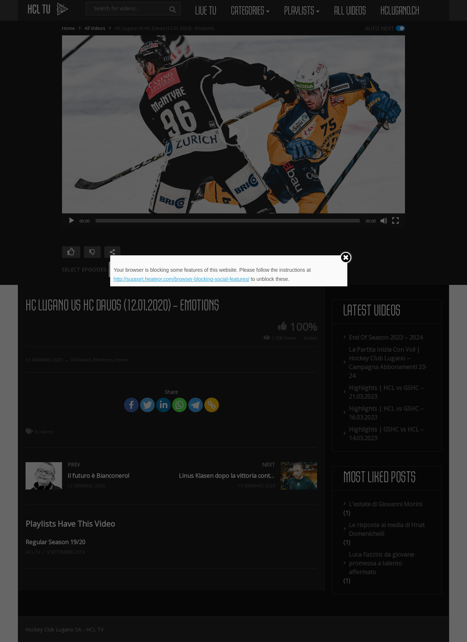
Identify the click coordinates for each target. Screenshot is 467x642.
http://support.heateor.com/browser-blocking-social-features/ (182, 279)
